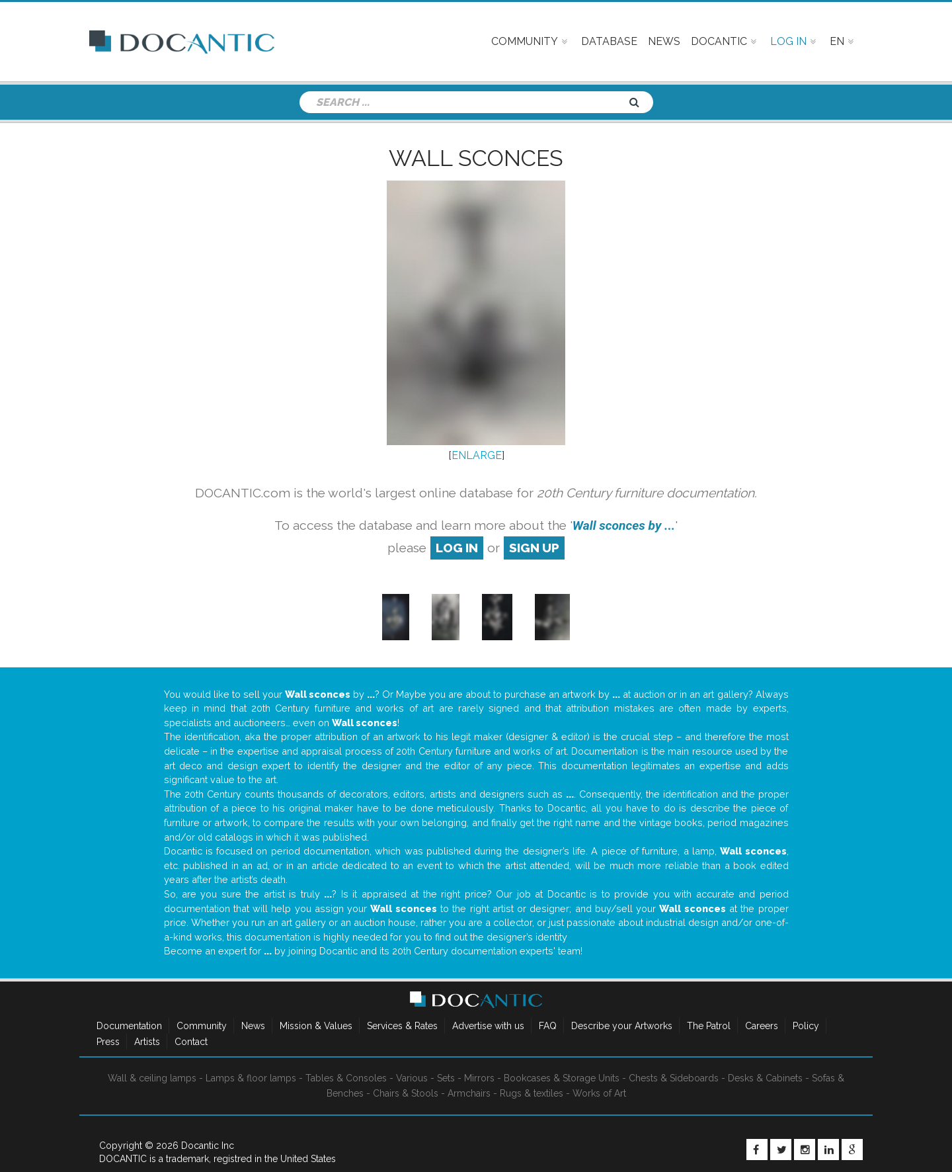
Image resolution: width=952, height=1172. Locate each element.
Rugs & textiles (531, 1093)
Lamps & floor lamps (251, 1078)
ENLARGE (477, 455)
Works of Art (599, 1093)
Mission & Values (316, 1026)
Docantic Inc (207, 1145)
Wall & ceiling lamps (152, 1078)
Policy (806, 1026)
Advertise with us (488, 1026)
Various (412, 1078)
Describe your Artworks (621, 1026)
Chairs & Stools (405, 1093)
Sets (446, 1078)
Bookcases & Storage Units (561, 1078)
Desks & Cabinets (765, 1078)
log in (457, 547)
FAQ (548, 1026)
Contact (191, 1041)
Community (202, 1026)
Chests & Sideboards (674, 1078)
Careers (761, 1026)
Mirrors (479, 1078)
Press (108, 1041)
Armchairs (469, 1093)
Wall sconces (476, 158)
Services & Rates (402, 1026)
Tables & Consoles (346, 1078)
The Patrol (709, 1026)
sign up (534, 547)
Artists (147, 1041)
